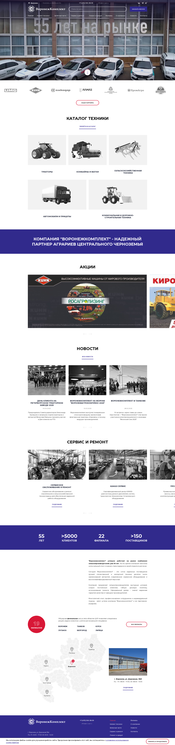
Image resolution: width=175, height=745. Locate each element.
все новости (87, 357)
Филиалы (109, 16)
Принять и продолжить (157, 741)
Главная (31, 16)
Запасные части (60, 16)
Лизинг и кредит (95, 16)
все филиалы (136, 624)
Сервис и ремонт (77, 16)
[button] (85, 334)
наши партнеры (87, 103)
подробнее (128, 687)
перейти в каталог (88, 126)
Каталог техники (43, 16)
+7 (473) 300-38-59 (86, 3)
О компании (120, 16)
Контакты (143, 16)
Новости (133, 16)
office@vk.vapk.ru (103, 3)
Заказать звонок (138, 9)
